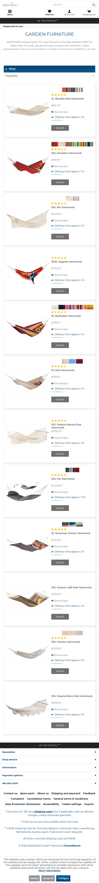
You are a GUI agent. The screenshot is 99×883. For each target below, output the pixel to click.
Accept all (48, 878)
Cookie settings (72, 804)
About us (43, 793)
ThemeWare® (72, 845)
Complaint (17, 798)
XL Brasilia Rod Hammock (67, 98)
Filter (10, 69)
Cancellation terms (39, 798)
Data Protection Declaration (22, 804)
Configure (63, 878)
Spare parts (27, 793)
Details (60, 128)
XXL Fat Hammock (63, 478)
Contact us (10, 793)
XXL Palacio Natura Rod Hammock (66, 426)
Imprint (89, 804)
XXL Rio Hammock (63, 207)
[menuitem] (10, 12)
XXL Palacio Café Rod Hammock (71, 587)
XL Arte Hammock (62, 370)
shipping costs (43, 811)
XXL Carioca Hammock (65, 641)
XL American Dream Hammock (70, 533)
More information (49, 870)
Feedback (89, 793)
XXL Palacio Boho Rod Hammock (72, 696)
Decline (34, 878)
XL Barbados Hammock (66, 316)
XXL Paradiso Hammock (66, 153)
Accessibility (51, 804)
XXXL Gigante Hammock (66, 261)
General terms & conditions (71, 798)
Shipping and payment (65, 793)
